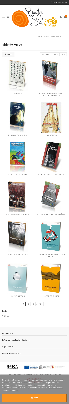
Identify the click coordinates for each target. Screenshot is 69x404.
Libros (6, 316)
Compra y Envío (14, 374)
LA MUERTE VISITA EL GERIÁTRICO (51, 175)
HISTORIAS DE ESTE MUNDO (18, 214)
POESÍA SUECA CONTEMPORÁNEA (51, 214)
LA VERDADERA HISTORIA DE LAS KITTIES (51, 255)
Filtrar (8, 54)
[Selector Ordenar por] (50, 54)
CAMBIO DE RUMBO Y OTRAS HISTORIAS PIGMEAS (51, 94)
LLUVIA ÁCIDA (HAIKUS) (17, 135)
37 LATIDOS (17, 93)
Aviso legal (38, 374)
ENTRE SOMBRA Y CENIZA (17, 254)
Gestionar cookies (11, 390)
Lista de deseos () (59, 2)
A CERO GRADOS (18, 296)
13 (40, 304)
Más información (56, 388)
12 (63, 54)
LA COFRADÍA (51, 135)
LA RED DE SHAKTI (51, 296)
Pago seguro (28, 374)
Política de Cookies (53, 374)
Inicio (4, 311)
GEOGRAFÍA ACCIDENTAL (18, 175)
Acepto (34, 398)
